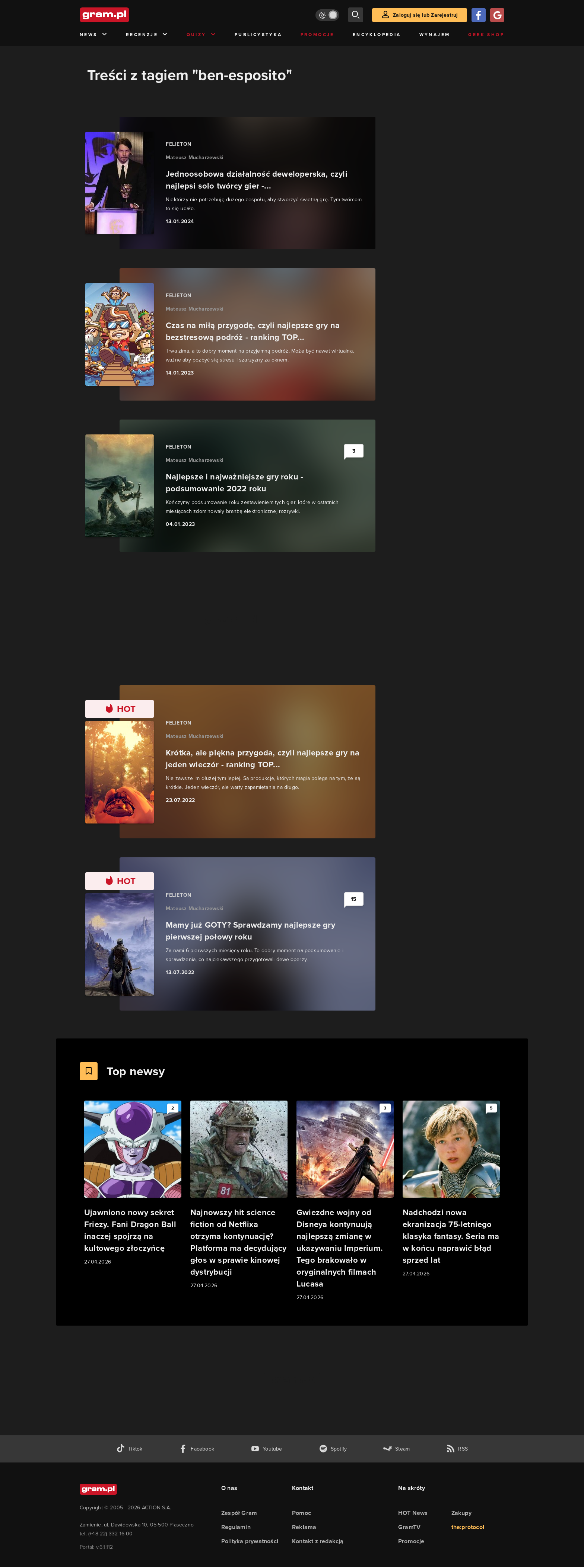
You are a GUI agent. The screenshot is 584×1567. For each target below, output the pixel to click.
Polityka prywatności (249, 1541)
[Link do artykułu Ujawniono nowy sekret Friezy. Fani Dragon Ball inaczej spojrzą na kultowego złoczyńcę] (133, 1183)
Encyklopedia (377, 34)
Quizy (201, 34)
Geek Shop (486, 34)
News (94, 34)
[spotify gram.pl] (333, 1449)
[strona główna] (123, 14)
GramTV (409, 1527)
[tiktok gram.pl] (129, 1449)
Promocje (317, 34)
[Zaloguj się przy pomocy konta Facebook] (479, 15)
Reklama (304, 1527)
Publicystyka (258, 34)
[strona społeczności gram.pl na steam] (396, 1449)
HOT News (413, 1513)
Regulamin (236, 1527)
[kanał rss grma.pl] (457, 1449)
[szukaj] (355, 14)
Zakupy (461, 1513)
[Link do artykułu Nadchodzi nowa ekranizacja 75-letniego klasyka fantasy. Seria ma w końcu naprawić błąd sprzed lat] (451, 1189)
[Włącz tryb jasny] (327, 15)
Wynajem (434, 34)
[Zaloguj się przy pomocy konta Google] (497, 15)
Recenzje (147, 34)
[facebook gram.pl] (196, 1449)
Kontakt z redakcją (318, 1541)
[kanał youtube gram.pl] (266, 1449)
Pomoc (301, 1513)
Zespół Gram (239, 1513)
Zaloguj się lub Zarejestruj (425, 15)
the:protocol (467, 1527)
